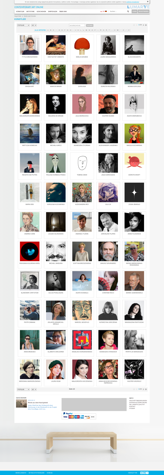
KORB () (49, 473)
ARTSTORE (30, 11)
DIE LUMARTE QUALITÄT (137, 404)
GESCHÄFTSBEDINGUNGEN (138, 400)
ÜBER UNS (63, 11)
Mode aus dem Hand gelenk (38, 402)
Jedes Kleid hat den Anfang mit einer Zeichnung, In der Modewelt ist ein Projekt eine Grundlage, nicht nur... (42, 407)
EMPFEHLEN (52, 11)
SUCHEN (90, 25)
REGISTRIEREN (143, 11)
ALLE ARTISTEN (40, 30)
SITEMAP (132, 408)
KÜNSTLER (20, 11)
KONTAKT (132, 406)
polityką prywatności (132, 2)
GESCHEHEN (41, 11)
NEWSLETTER (132, 473)
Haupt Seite (17, 16)
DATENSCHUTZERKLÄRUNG (138, 402)
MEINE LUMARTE (21, 473)
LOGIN (134, 11)
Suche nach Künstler (30, 16)
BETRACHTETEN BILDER (36, 473)
